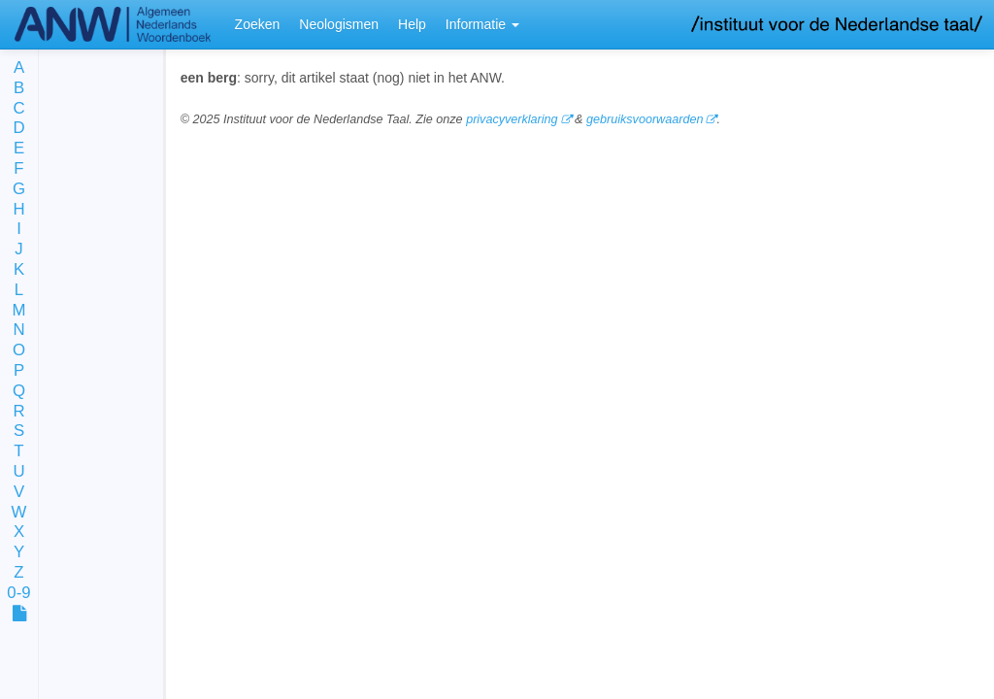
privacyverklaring (511, 119)
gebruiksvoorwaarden (644, 119)
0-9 (18, 593)
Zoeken (258, 24)
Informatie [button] (482, 24)
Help (412, 24)
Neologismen (339, 24)
